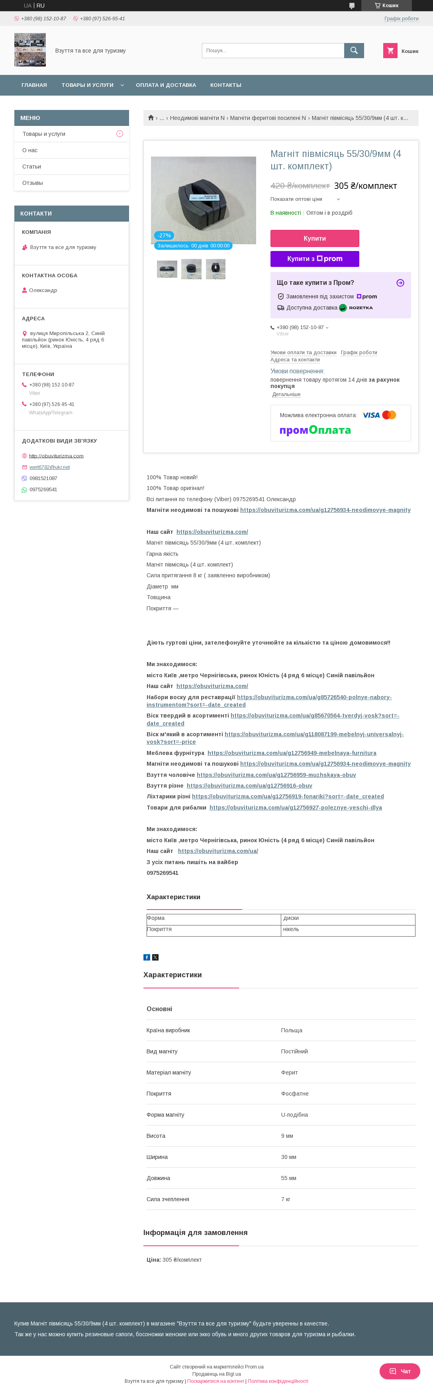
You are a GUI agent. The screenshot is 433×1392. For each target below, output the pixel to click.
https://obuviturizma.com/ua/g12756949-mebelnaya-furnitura (292, 753)
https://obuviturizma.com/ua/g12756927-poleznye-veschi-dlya (296, 807)
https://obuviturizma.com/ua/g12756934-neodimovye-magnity (325, 510)
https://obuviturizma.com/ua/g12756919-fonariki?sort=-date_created (288, 796)
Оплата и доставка (166, 85)
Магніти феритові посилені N (268, 118)
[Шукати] (354, 50)
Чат (400, 1371)
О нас (29, 150)
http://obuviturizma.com (56, 456)
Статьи (31, 166)
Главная (34, 85)
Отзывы (32, 183)
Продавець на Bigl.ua (216, 1374)
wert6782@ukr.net (49, 467)
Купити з (314, 259)
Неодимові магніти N (197, 118)
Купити (315, 238)
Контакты (225, 85)
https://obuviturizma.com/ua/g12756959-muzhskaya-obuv (276, 775)
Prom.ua (254, 1367)
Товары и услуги (87, 85)
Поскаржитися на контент (215, 1381)
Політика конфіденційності (278, 1381)
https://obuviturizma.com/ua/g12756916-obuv (249, 785)
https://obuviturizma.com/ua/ (218, 851)
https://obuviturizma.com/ (212, 532)
